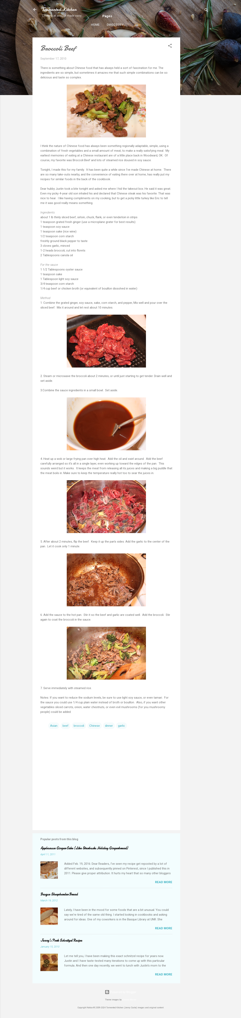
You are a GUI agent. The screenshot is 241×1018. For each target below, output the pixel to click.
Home (95, 25)
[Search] (206, 11)
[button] (170, 46)
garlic (121, 726)
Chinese (94, 726)
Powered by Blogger (120, 992)
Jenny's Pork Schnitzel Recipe (61, 940)
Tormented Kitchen (59, 9)
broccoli (79, 726)
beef (66, 726)
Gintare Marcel (129, 999)
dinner (109, 726)
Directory (115, 25)
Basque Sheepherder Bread (59, 894)
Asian (53, 726)
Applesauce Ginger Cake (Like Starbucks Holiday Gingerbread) (84, 848)
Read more (163, 882)
